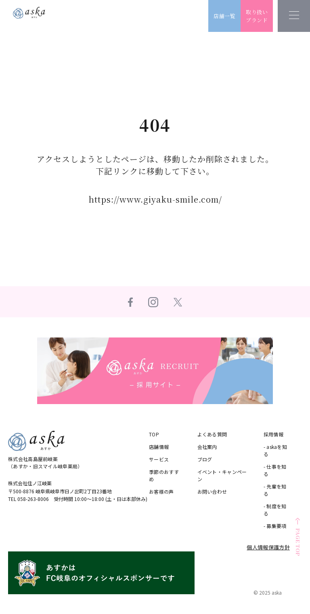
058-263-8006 (33, 498)
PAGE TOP (298, 542)
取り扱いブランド (262, 16)
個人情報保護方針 (268, 547)
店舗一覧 (229, 16)
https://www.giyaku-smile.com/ (155, 199)
